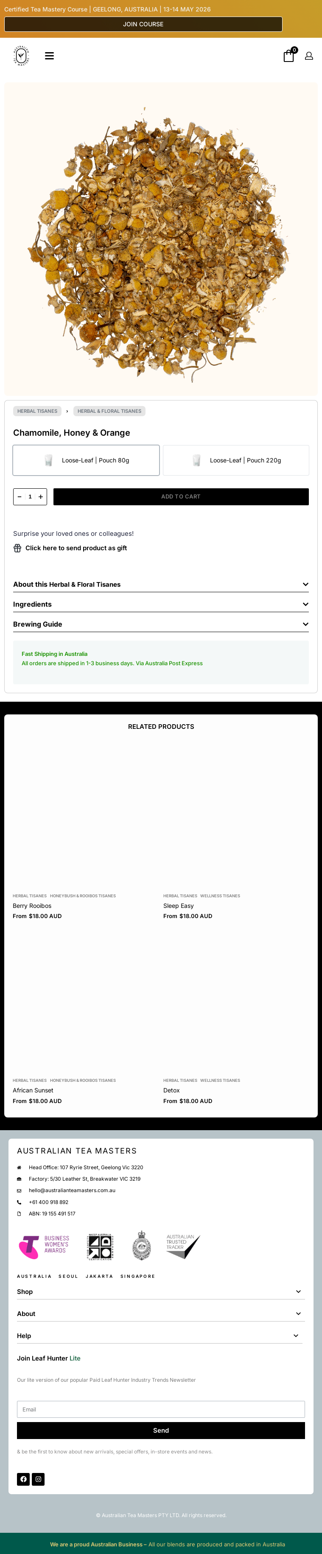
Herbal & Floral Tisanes (109, 411)
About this (31, 584)
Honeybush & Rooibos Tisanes (83, 896)
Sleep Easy (178, 905)
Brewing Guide (37, 624)
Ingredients (32, 604)
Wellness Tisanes (220, 896)
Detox (171, 1090)
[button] (161, 582)
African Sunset (33, 1090)
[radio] (86, 460)
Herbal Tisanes (37, 411)
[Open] (49, 56)
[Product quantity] (30, 496)
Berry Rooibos (32, 905)
